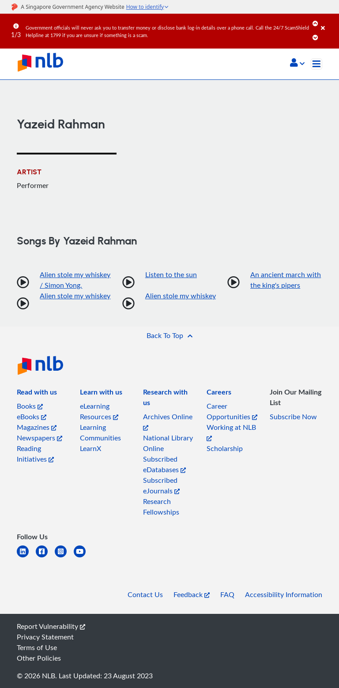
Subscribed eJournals (161, 485)
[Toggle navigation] (316, 64)
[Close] (328, 21)
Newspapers (39, 438)
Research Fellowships (161, 506)
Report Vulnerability (51, 626)
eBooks (31, 416)
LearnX (90, 448)
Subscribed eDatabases (164, 464)
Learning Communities (100, 432)
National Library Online (168, 443)
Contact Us (145, 594)
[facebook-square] (45, 556)
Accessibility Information (283, 594)
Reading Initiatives (35, 454)
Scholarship (225, 448)
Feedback (191, 594)
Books (30, 406)
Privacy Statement (45, 637)
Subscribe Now (293, 416)
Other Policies (39, 658)
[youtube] (83, 556)
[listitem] (37, 394)
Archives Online (167, 421)
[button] (297, 63)
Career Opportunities (232, 411)
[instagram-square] (64, 556)
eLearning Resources (99, 411)
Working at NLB (231, 431)
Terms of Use (37, 647)
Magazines (36, 427)
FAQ (227, 594)
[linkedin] (26, 556)
